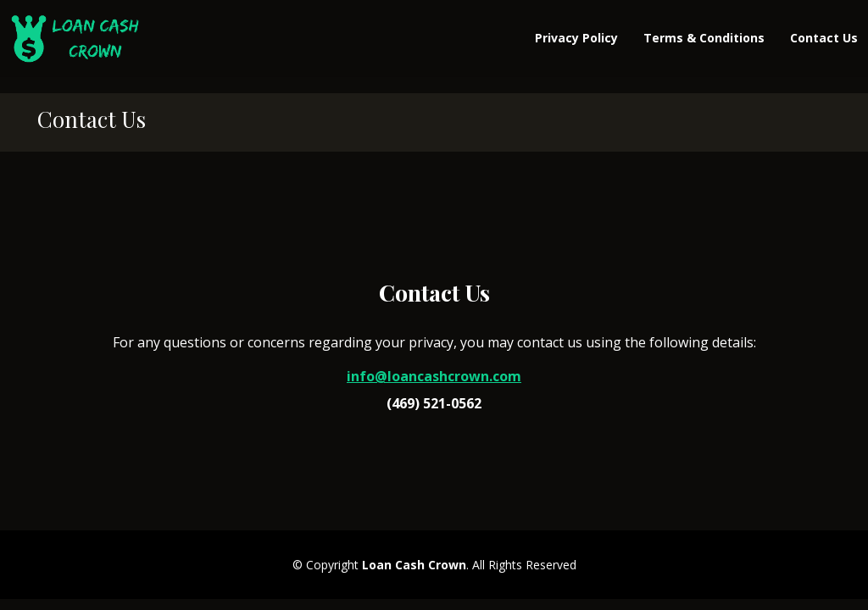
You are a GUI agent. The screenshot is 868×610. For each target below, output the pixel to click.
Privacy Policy (576, 38)
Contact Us (824, 38)
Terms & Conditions (704, 38)
